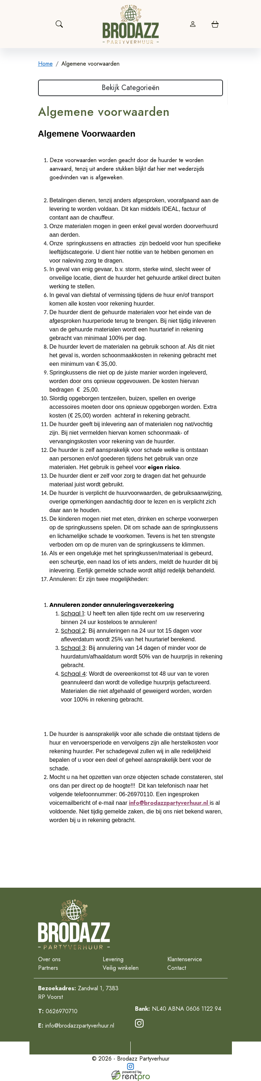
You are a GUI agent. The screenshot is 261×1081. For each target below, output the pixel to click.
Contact (176, 968)
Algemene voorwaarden (90, 64)
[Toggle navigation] (41, 24)
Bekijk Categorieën (130, 87)
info (134, 803)
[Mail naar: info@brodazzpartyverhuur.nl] (181, 1048)
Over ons (49, 959)
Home (45, 64)
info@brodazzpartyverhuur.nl (76, 1025)
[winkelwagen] (215, 24)
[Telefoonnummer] (80, 1048)
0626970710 (58, 1011)
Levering (113, 959)
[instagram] (140, 1025)
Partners (48, 968)
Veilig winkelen (121, 968)
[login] (193, 24)
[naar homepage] (131, 24)
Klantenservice (184, 959)
